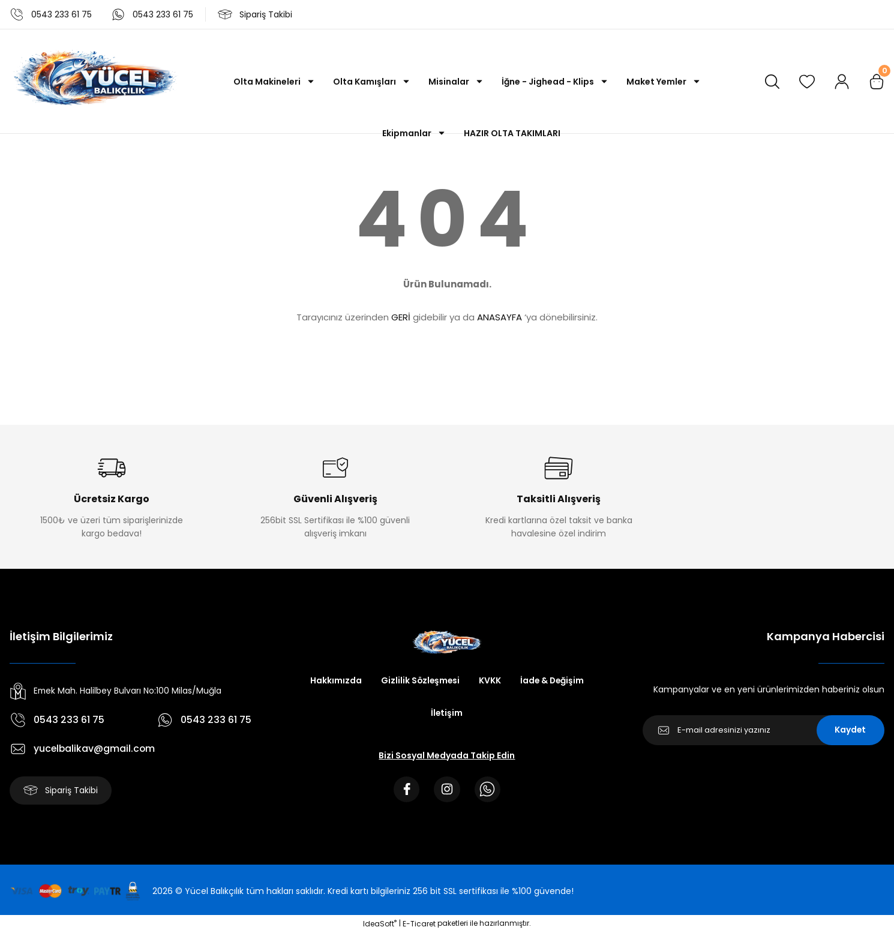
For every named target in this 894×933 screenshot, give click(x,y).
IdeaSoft (380, 924)
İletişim (447, 713)
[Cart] (876, 81)
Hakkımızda (334, 681)
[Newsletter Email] (763, 730)
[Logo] (94, 81)
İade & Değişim (553, 681)
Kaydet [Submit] (850, 730)
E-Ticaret (419, 924)
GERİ (400, 317)
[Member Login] (842, 81)
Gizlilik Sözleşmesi (419, 681)
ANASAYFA (499, 317)
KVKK (490, 681)
